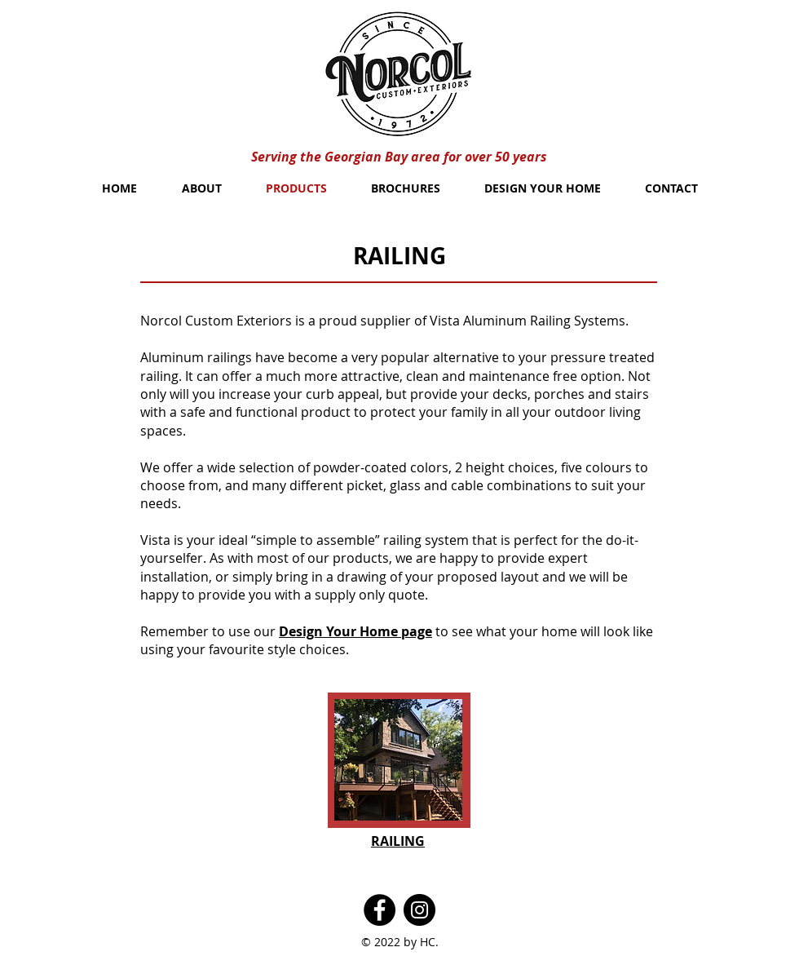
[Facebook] (379, 910)
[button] (398, 760)
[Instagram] (419, 910)
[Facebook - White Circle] (738, 910)
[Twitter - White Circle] (768, 910)
